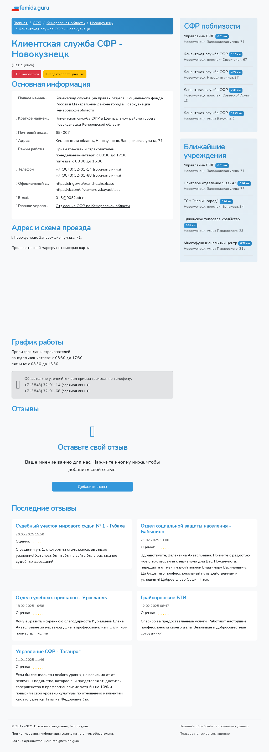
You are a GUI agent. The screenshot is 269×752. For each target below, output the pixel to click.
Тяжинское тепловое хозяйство (212, 219)
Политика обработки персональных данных (214, 726)
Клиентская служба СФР (206, 54)
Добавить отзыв (92, 486)
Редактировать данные (65, 74)
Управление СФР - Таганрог (48, 651)
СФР (37, 22)
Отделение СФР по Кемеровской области (93, 205)
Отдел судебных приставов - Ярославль (61, 598)
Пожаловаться (26, 74)
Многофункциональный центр (210, 242)
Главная (21, 22)
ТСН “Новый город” (201, 200)
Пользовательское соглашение (205, 733)
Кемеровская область (65, 22)
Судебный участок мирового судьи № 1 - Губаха (70, 526)
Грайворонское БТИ (163, 598)
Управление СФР (199, 36)
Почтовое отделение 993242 (210, 183)
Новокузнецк (101, 22)
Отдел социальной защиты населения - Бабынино (186, 529)
